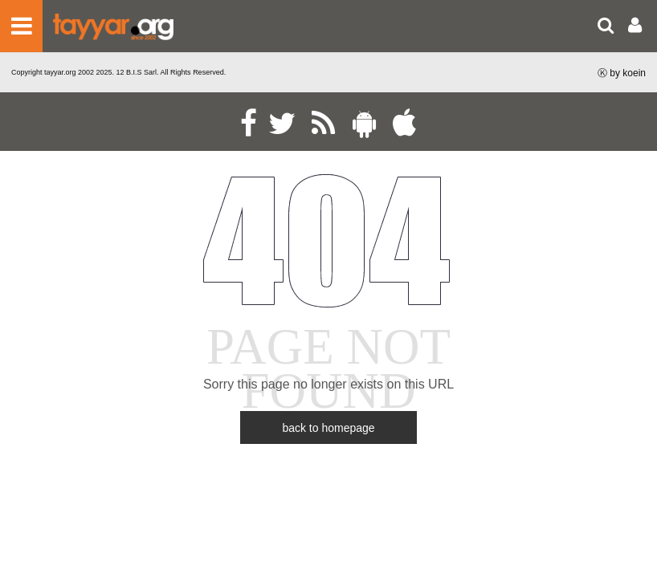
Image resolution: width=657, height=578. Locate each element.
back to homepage (328, 427)
